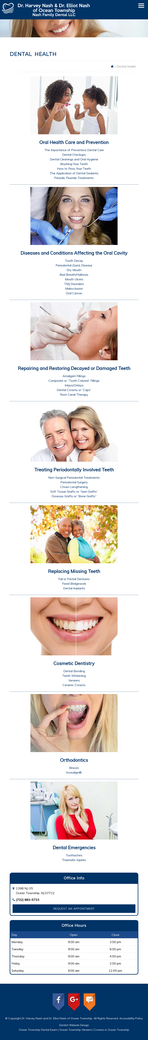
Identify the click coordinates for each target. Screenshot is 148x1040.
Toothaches (74, 855)
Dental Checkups (74, 155)
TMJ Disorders (74, 284)
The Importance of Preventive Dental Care (74, 150)
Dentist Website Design (74, 1025)
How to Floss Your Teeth (74, 168)
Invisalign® (74, 772)
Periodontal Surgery (74, 482)
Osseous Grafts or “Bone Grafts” (74, 496)
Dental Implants (74, 588)
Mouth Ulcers (74, 279)
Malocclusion (74, 288)
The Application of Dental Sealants (74, 173)
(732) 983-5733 (27, 900)
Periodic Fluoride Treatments (74, 178)
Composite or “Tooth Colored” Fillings (74, 381)
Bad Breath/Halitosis (74, 274)
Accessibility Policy (130, 1018)
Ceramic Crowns (74, 685)
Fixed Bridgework (74, 583)
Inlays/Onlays (74, 385)
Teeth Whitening (74, 676)
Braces (74, 768)
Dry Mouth (74, 270)
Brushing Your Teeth (74, 164)
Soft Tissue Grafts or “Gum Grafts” (74, 491)
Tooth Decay (74, 261)
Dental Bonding (74, 671)
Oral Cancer (74, 293)
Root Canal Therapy (74, 394)
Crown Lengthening (74, 487)
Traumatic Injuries (74, 860)
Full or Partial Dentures (74, 579)
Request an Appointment (74, 908)
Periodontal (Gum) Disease (74, 265)
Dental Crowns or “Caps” (74, 390)
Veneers (74, 680)
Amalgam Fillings (74, 376)
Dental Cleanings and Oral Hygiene (74, 159)
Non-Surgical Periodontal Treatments (74, 477)
